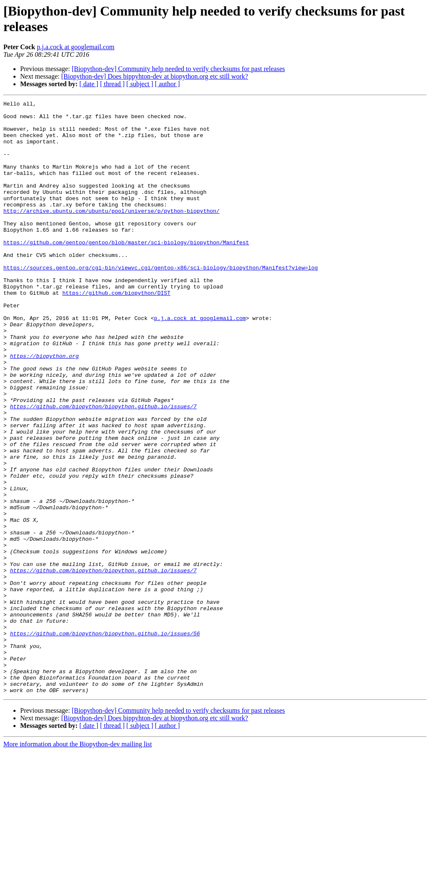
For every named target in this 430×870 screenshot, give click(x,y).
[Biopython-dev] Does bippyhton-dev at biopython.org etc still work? (154, 76)
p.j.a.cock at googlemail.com (76, 46)
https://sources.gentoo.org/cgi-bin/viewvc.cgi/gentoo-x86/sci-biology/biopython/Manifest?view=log (160, 301)
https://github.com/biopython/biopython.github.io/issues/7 (103, 468)
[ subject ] (139, 83)
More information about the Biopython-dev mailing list (77, 862)
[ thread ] (112, 83)
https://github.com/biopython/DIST (116, 332)
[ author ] (167, 83)
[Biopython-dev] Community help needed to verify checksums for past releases (178, 68)
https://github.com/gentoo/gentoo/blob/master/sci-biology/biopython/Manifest (126, 271)
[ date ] (88, 83)
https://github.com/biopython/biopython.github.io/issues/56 (105, 740)
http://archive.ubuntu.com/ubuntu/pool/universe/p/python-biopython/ (111, 233)
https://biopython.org (44, 407)
